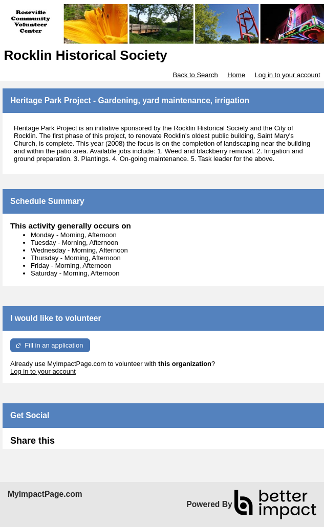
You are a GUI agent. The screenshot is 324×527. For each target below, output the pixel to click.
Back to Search (195, 75)
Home (236, 75)
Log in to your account (287, 75)
